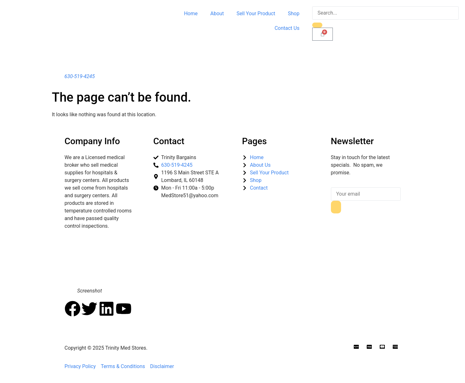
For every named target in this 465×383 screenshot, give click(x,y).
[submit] (336, 207)
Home (190, 13)
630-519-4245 (79, 76)
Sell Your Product (255, 13)
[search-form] (385, 13)
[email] (366, 194)
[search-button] (317, 25)
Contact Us (287, 28)
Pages (254, 141)
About (217, 13)
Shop (293, 13)
